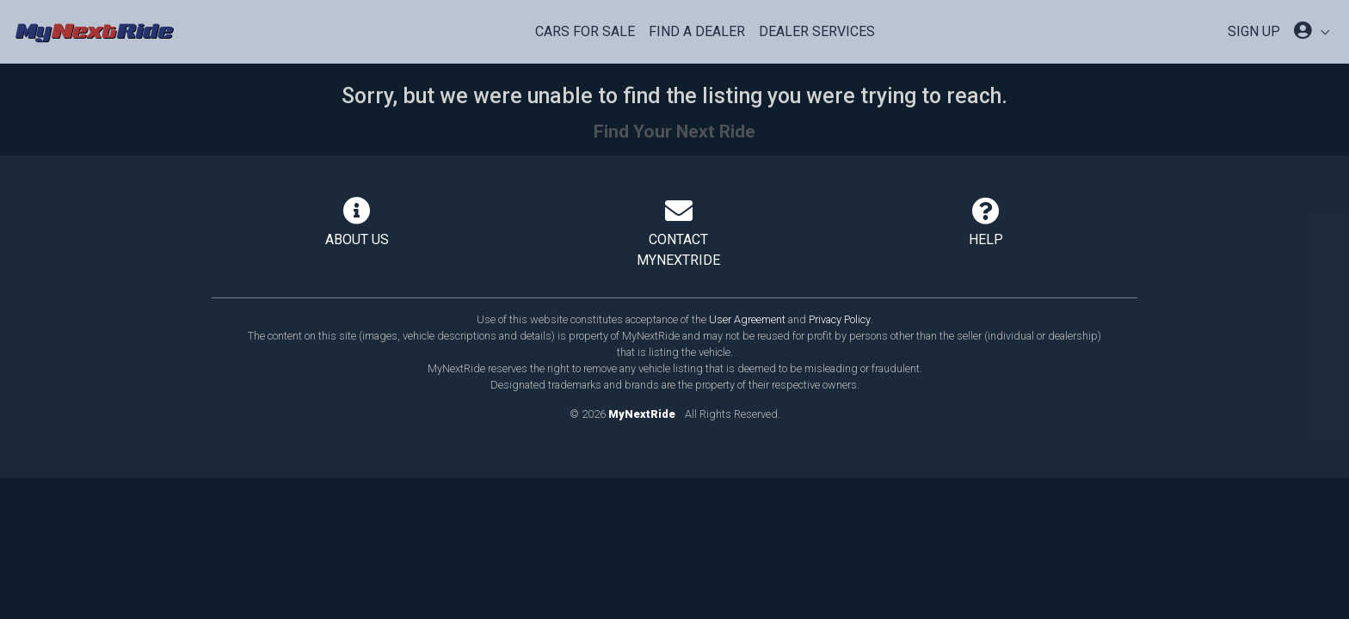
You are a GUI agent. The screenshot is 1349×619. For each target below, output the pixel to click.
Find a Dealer (697, 31)
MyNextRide (641, 414)
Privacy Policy (840, 319)
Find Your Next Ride (674, 131)
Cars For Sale (585, 31)
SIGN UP (1254, 31)
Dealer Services (817, 31)
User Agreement (747, 319)
